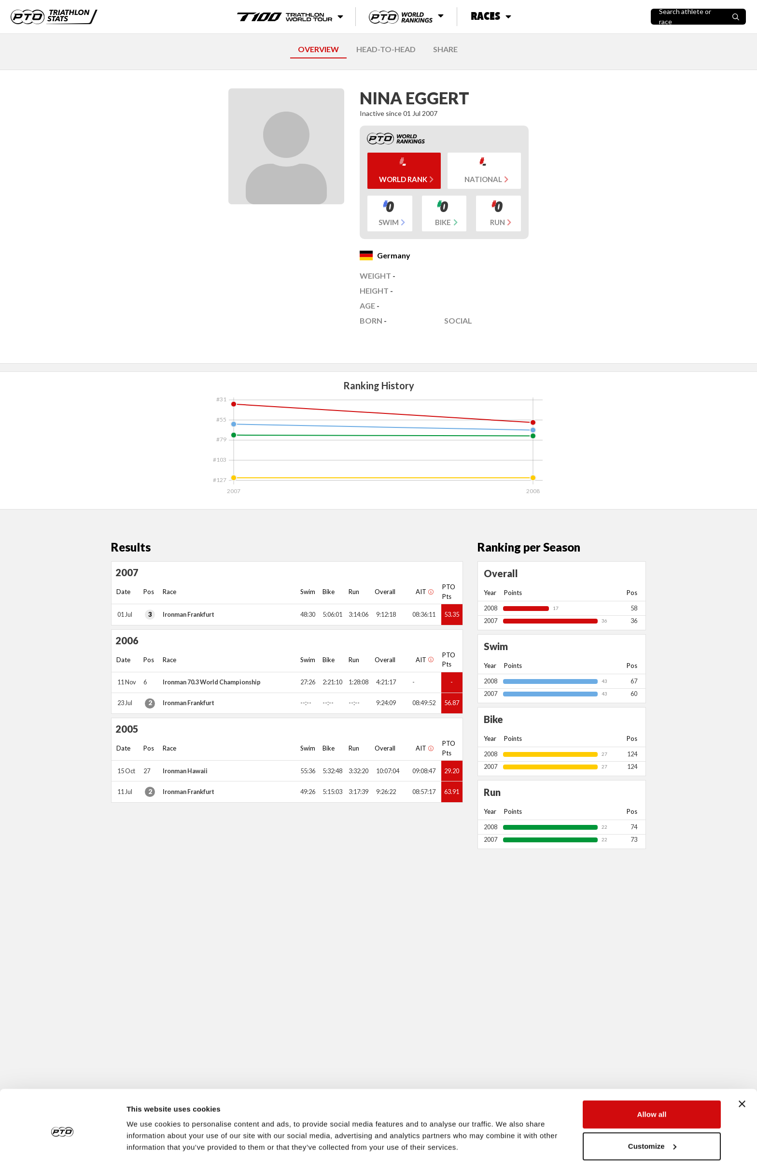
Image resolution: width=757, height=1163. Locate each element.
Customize (652, 1106)
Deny (652, 1137)
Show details (148, 1133)
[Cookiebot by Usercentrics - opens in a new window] (62, 1144)
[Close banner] (742, 1063)
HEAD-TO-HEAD (386, 49)
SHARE (445, 49)
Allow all (652, 1074)
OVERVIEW (318, 49)
